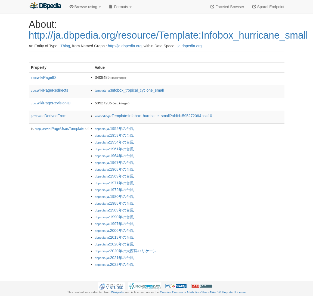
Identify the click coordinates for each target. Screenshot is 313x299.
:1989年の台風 (114, 210)
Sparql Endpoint (268, 7)
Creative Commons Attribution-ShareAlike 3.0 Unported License (203, 292)
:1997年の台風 (114, 224)
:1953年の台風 (114, 135)
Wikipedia (118, 292)
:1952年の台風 (114, 128)
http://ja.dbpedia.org (125, 46)
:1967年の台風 (114, 162)
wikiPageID (43, 77)
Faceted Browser (227, 7)
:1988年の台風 (114, 203)
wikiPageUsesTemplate (60, 128)
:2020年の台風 (114, 244)
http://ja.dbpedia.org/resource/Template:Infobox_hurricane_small (168, 35)
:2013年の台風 (114, 237)
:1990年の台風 (114, 217)
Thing (65, 46)
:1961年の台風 (114, 149)
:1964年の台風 (114, 156)
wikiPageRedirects (49, 90)
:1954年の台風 (114, 142)
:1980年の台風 (114, 196)
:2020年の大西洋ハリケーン (126, 251)
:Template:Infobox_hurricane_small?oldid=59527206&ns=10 (153, 116)
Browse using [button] (85, 7)
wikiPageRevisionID (51, 103)
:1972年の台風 (114, 190)
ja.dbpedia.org (190, 46)
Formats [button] (120, 7)
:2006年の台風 (114, 230)
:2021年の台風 (114, 258)
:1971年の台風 (114, 183)
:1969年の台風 (114, 176)
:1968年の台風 (114, 169)
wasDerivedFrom (49, 116)
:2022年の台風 (114, 264)
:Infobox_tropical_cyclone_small (129, 90)
